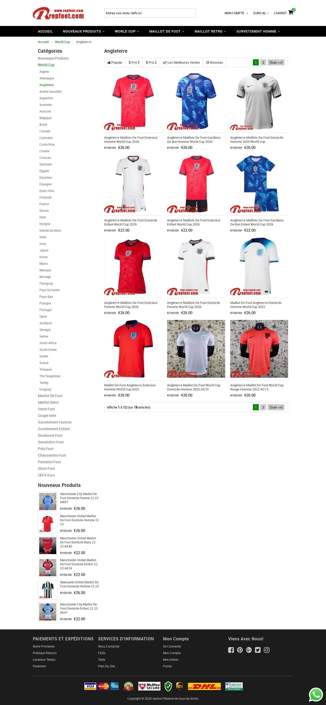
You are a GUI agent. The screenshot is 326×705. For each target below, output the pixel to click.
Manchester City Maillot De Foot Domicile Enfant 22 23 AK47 (79, 608)
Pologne (44, 303)
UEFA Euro (46, 475)
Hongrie (44, 224)
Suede (43, 356)
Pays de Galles (49, 290)
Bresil (42, 124)
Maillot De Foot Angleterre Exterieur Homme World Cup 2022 (130, 387)
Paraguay (45, 283)
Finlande (44, 197)
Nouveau (214, 62)
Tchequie (45, 369)
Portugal (44, 310)
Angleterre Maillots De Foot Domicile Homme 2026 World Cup (256, 139)
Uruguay (44, 389)
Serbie (43, 336)
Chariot (283, 11)
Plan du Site (106, 666)
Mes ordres (170, 659)
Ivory (42, 244)
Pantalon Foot (49, 461)
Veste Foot (46, 408)
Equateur (45, 177)
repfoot (157, 698)
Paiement (39, 666)
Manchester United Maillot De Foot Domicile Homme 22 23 (79, 520)
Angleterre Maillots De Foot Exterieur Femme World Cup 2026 (131, 304)
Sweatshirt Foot (51, 442)
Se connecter (172, 646)
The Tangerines (49, 376)
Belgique (44, 118)
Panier (167, 666)
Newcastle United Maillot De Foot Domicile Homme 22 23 (79, 584)
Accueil (45, 31)
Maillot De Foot (50, 395)
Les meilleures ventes (181, 62)
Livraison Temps (44, 659)
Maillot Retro (48, 402)
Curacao (44, 158)
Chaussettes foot (52, 455)
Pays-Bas (45, 296)
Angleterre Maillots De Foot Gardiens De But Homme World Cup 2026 (194, 139)
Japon (43, 250)
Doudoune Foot (50, 435)
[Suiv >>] (276, 62)
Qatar (42, 316)
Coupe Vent (47, 415)
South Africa (47, 343)
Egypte (43, 171)
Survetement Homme (55, 422)
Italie (42, 237)
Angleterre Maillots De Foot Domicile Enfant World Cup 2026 (130, 222)
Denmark (45, 164)
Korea (43, 257)
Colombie (45, 138)
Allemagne (46, 78)
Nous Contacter (108, 646)
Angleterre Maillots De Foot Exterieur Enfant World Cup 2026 (194, 222)
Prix (134, 62)
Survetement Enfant (54, 428)
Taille (101, 659)
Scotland (45, 323)
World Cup (62, 41)
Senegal (44, 330)
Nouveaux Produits (53, 58)
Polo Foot (45, 448)
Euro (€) (261, 13)
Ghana (43, 210)
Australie (45, 105)
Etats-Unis (46, 191)
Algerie (43, 71)
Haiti (42, 217)
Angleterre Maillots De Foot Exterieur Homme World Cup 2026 (131, 139)
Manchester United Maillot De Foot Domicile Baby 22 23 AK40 (78, 542)
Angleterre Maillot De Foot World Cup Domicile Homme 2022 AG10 (193, 387)
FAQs (101, 653)
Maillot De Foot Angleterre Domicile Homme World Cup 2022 (255, 304)
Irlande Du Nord (49, 230)
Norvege (44, 277)
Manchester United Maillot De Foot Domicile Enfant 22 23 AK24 (79, 564)
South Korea (47, 349)
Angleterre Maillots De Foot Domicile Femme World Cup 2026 (193, 304)
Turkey (43, 382)
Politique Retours (45, 653)
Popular (115, 62)
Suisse (43, 363)
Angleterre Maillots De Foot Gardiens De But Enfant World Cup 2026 (257, 222)
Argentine (45, 98)
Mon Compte (236, 13)
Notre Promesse (44, 646)
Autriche (44, 111)
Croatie (43, 151)
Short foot (46, 468)
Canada (44, 131)
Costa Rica (46, 144)
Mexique (44, 270)
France (43, 204)
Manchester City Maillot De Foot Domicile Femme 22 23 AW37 (79, 498)
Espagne (44, 184)
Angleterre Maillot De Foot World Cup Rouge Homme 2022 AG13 (256, 387)
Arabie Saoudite (49, 91)
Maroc (43, 263)
